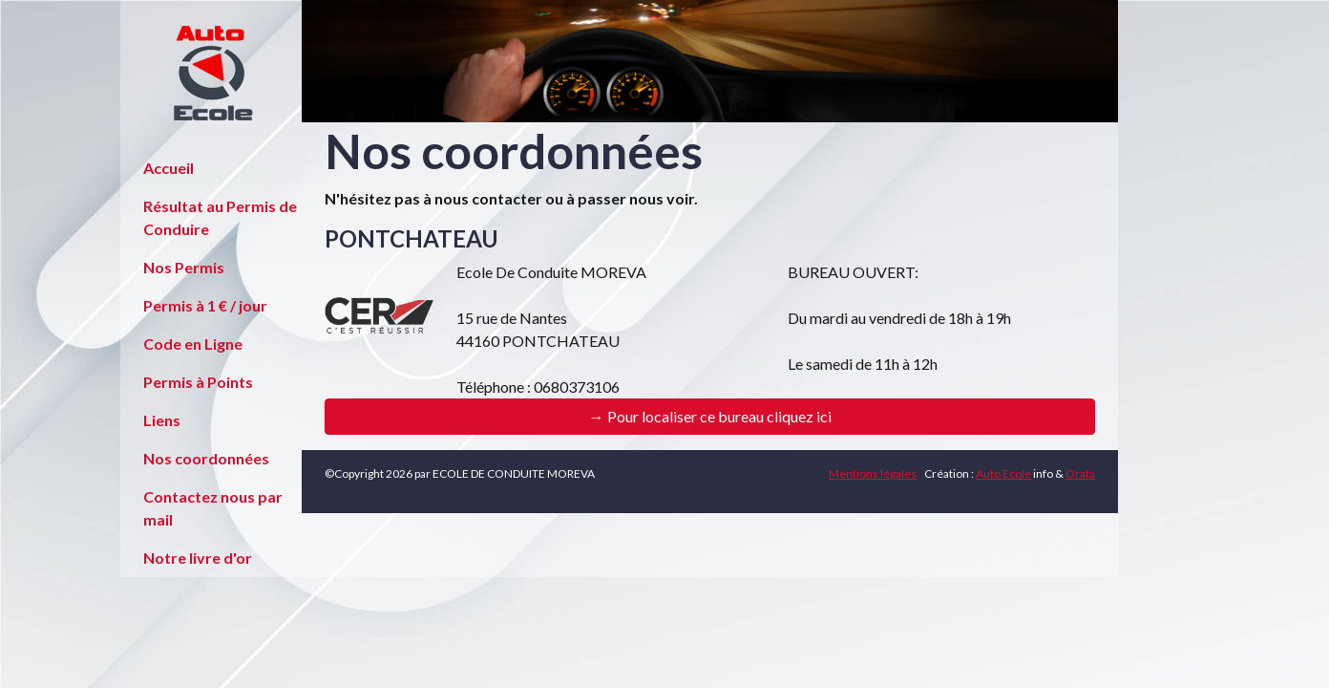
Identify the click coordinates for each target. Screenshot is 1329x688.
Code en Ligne (193, 343)
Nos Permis (183, 267)
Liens (161, 420)
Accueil (168, 168)
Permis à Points (198, 382)
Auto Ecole (1003, 473)
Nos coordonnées (206, 458)
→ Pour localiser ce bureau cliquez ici (710, 416)
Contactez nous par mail (213, 507)
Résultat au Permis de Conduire (220, 217)
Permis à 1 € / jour (205, 305)
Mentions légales (873, 473)
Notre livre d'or (197, 557)
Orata (1080, 473)
